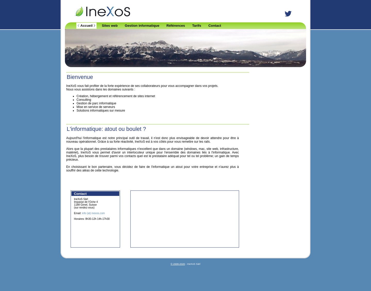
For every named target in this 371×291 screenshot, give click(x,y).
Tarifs (196, 26)
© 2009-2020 (178, 263)
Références (175, 26)
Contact (214, 26)
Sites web (109, 26)
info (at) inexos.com (93, 213)
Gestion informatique (142, 26)
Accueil (86, 26)
